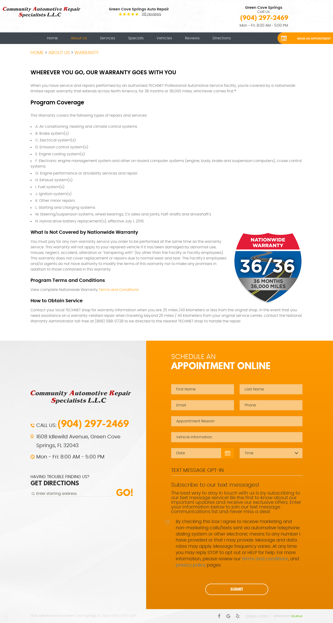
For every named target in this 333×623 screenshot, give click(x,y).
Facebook (219, 616)
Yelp (237, 616)
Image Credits (257, 616)
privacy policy (191, 565)
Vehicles (164, 38)
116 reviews (151, 14)
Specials (136, 38)
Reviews (192, 38)
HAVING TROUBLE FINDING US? (60, 481)
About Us (79, 38)
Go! (124, 492)
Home (52, 38)
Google (228, 616)
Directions (222, 38)
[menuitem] (52, 38)
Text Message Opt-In (197, 470)
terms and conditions (265, 559)
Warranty (86, 52)
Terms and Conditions (119, 290)
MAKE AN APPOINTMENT (314, 38)
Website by (287, 616)
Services (107, 38)
